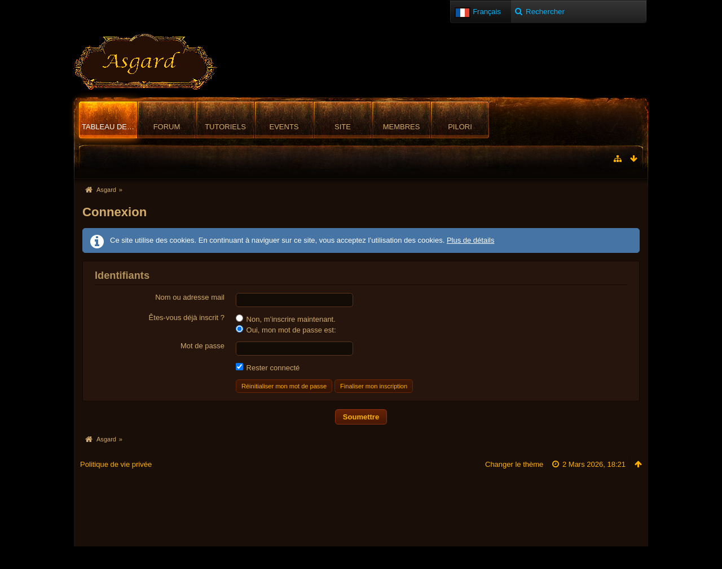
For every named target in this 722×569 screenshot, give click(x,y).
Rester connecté (268, 367)
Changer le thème (514, 464)
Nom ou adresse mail (189, 297)
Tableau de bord (110, 126)
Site (342, 126)
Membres (401, 126)
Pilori (460, 126)
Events (283, 126)
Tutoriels (225, 126)
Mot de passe (202, 346)
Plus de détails (471, 240)
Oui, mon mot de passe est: (286, 329)
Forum (166, 126)
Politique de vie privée (116, 464)
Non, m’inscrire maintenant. (286, 318)
